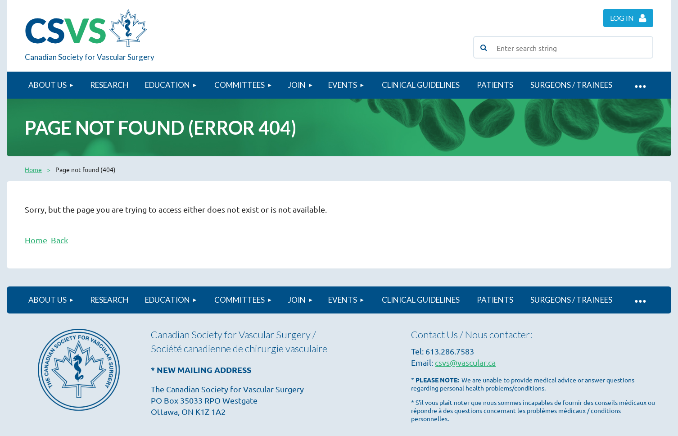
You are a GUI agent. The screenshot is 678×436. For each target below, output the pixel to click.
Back (59, 240)
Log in (622, 18)
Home (33, 169)
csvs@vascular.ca (465, 362)
